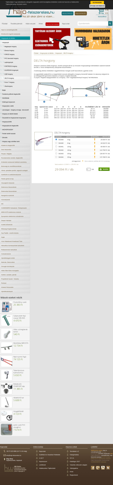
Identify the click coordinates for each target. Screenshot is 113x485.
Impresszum (43, 461)
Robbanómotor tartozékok (9, 250)
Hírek (41, 23)
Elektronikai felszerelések (8, 191)
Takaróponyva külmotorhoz (18, 371)
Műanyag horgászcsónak (8, 229)
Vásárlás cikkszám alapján (78, 465)
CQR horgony (8, 74)
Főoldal (4, 23)
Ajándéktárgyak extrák (8, 258)
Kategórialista (74, 455)
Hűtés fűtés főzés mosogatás (10, 270)
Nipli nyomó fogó (19, 357)
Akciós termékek (52, 24)
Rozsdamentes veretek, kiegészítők (12, 158)
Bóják (4, 90)
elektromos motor (97, 450)
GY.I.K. (72, 458)
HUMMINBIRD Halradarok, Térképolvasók (14, 208)
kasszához (102, 16)
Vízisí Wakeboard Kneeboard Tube (11, 241)
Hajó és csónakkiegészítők (9, 30)
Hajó (111, 453)
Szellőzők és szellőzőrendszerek (11, 174)
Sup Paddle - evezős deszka (9, 233)
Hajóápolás (107, 453)
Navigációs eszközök (7, 195)
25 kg (69, 157)
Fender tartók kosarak (8, 133)
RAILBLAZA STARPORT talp (19, 385)
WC (2, 204)
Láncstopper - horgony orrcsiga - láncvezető (15, 110)
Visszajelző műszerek (7, 183)
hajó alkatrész (96, 455)
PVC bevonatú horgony (11, 58)
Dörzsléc (5, 137)
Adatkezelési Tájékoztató (47, 468)
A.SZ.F (41, 458)
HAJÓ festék (106, 457)
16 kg (69, 150)
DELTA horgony (9, 78)
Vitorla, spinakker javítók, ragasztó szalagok (14, 170)
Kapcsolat (65, 23)
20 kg (69, 153)
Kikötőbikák (5, 98)
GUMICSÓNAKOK (6, 225)
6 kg (68, 143)
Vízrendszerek (5, 199)
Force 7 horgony (9, 82)
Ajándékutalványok (7, 291)
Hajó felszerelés (96, 460)
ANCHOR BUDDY (7, 129)
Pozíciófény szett (19, 302)
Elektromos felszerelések (8, 187)
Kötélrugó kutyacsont (8, 102)
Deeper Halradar (6, 220)
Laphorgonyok (8, 62)
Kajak (3, 237)
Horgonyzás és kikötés (8, 38)
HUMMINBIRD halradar (98, 462)
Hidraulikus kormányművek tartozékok (12, 245)
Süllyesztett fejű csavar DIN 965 (19, 317)
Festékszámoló (16, 23)
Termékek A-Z (74, 451)
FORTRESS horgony (10, 66)
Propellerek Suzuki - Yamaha (10, 279)
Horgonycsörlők (7, 122)
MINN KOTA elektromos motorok (11, 212)
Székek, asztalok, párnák (8, 275)
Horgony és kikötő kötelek (10, 114)
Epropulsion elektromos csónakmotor (12, 216)
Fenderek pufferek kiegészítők (11, 94)
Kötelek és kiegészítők (8, 145)
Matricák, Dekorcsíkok (8, 262)
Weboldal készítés (19, 468)
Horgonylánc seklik (8, 106)
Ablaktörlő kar (18, 397)
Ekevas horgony (9, 50)
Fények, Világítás (6, 154)
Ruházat (3, 283)
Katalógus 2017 (75, 461)
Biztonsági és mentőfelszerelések (11, 166)
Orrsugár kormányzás (7, 266)
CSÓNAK (101, 453)
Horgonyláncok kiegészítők (10, 126)
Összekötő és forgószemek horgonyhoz (14, 118)
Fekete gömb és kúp (7, 179)
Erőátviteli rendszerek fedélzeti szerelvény (14, 162)
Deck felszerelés (6, 149)
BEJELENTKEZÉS (81, 13)
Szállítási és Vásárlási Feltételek (49, 455)
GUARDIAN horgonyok (11, 70)
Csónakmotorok (6, 254)
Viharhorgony (8, 86)
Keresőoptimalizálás (20, 469)
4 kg (68, 140)
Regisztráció (74, 475)
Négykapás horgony (10, 46)
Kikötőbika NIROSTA (20, 343)
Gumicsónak (105, 460)
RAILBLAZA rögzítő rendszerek (10, 34)
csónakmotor (105, 455)
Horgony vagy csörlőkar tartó (11, 141)
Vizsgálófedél (18, 411)
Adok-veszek (30, 23)
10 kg (69, 146)
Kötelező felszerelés (7, 287)
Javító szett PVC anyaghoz (19, 426)
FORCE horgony (9, 54)
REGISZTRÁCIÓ (67, 13)
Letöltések (42, 465)
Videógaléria (74, 468)
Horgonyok (5, 42)
